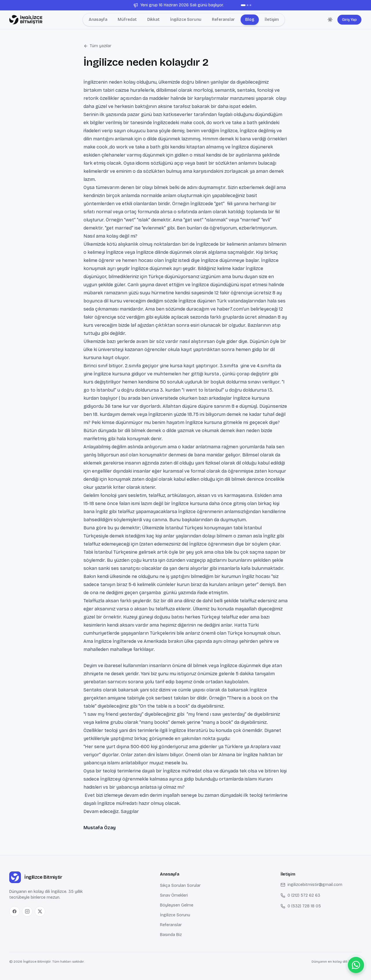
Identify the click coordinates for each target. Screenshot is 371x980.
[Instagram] (27, 911)
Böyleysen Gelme (176, 905)
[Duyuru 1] (243, 5)
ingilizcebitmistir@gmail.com (311, 884)
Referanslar (171, 924)
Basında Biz (171, 934)
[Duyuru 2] (247, 5)
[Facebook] (14, 911)
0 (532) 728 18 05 (301, 906)
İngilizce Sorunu (175, 915)
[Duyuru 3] (250, 5)
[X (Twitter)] (40, 911)
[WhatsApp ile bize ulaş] (356, 965)
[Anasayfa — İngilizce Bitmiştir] (25, 19)
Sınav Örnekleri (174, 895)
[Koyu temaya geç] (330, 19)
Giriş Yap (349, 19)
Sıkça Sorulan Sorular (180, 885)
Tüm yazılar (97, 45)
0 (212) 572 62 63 (300, 895)
